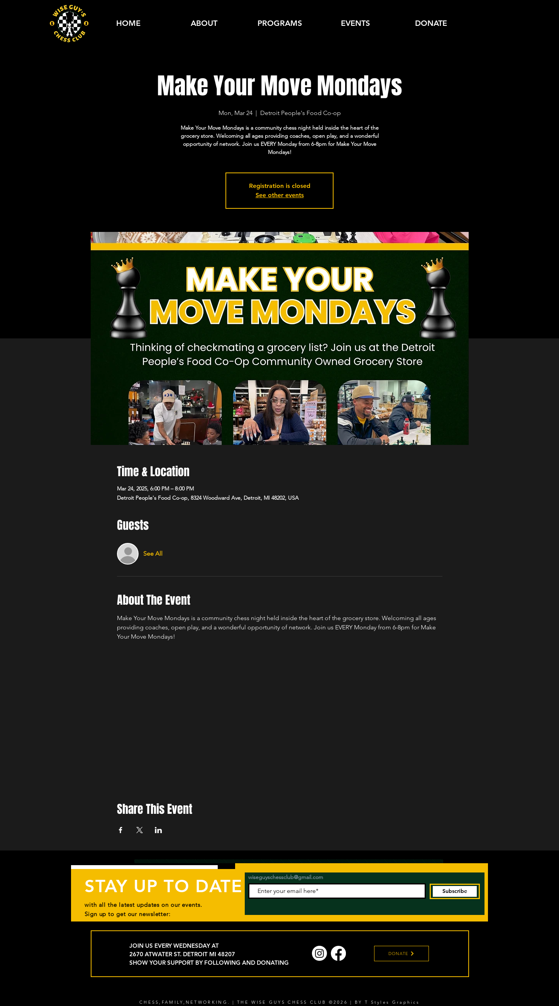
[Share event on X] (139, 830)
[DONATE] (401, 953)
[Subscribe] (455, 891)
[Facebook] (338, 953)
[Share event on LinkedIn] (158, 830)
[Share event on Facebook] (120, 830)
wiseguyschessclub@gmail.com (285, 877)
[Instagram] (319, 953)
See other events (280, 195)
